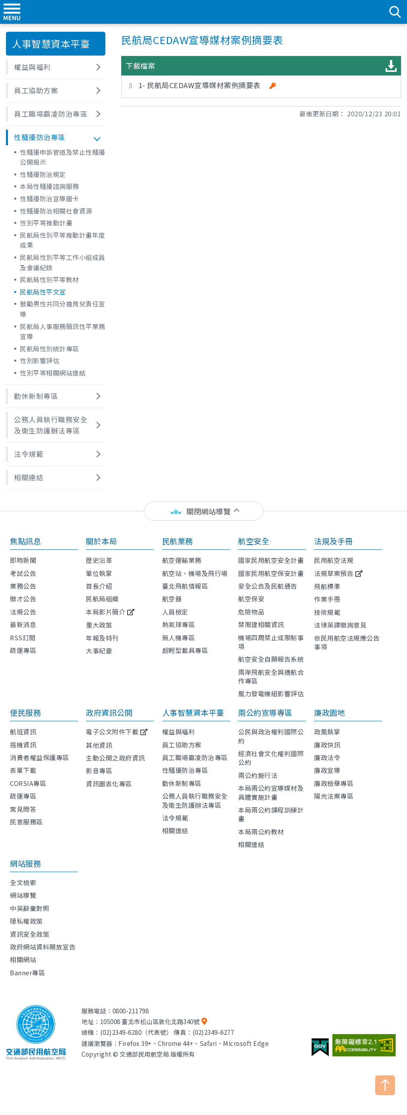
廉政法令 (327, 757)
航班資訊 (23, 731)
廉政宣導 (327, 770)
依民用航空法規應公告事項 (347, 642)
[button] (55, 67)
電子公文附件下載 (112, 731)
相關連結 (175, 830)
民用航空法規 (333, 560)
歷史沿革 (99, 560)
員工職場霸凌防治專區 (195, 757)
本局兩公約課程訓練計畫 (271, 814)
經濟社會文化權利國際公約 (271, 758)
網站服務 (25, 863)
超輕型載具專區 (185, 650)
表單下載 (23, 770)
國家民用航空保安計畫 (271, 573)
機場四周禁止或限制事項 (271, 642)
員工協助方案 (182, 744)
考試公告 (23, 573)
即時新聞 (23, 560)
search (395, 12)
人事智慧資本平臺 (193, 712)
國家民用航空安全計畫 (271, 560)
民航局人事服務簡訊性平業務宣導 (62, 331)
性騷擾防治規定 (43, 174)
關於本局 (101, 541)
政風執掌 (327, 731)
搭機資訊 (23, 744)
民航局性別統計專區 (49, 348)
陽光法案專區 (333, 796)
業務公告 (23, 586)
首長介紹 (99, 586)
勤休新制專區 (182, 783)
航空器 (172, 598)
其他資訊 (99, 745)
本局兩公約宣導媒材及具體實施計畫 (271, 792)
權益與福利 (178, 731)
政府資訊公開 (109, 712)
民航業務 (177, 541)
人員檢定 (175, 611)
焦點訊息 (25, 541)
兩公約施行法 (257, 775)
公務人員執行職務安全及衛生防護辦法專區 (195, 800)
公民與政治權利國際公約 (271, 736)
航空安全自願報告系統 (271, 659)
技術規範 (327, 612)
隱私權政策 (26, 921)
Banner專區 (27, 972)
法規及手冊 (333, 541)
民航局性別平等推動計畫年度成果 (62, 240)
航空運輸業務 (182, 560)
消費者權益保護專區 (39, 757)
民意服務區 (26, 821)
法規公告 (23, 611)
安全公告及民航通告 (267, 586)
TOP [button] (385, 1085)
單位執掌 (99, 573)
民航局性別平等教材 (49, 279)
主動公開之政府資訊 (115, 758)
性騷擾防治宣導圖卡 (49, 198)
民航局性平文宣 (43, 292)
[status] (203, 511)
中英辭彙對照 (29, 908)
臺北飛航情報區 (185, 586)
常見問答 (23, 809)
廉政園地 (329, 712)
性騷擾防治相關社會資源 (56, 211)
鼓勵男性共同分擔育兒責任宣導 (62, 309)
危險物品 (251, 611)
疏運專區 (23, 650)
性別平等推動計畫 (46, 222)
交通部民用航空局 (203, 12)
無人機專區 (178, 637)
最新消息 (23, 624)
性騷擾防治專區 (185, 770)
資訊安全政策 (29, 934)
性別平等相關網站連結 (52, 372)
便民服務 (25, 712)
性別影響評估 (39, 360)
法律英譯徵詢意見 (340, 625)
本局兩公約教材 (261, 831)
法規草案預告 (333, 573)
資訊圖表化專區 (109, 783)
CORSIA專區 (28, 783)
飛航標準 (327, 586)
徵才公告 (23, 598)
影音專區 (99, 770)
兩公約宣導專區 (265, 712)
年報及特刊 (102, 638)
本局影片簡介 (105, 611)
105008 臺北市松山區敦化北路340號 (150, 1021)
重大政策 (99, 625)
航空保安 (251, 598)
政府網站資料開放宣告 (43, 946)
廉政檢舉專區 (333, 783)
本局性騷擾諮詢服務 (49, 186)
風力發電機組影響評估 (271, 693)
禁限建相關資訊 (261, 624)
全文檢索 (23, 882)
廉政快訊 (327, 744)
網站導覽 (23, 895)
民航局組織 (102, 598)
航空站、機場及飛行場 (195, 573)
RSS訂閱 (23, 637)
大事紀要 (99, 650)
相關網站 (23, 959)
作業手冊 (327, 599)
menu (12, 12)
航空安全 (253, 541)
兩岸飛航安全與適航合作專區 (271, 676)
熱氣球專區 (178, 624)
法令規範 (175, 817)
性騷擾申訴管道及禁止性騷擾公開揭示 (62, 157)
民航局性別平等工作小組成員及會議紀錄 (62, 262)
